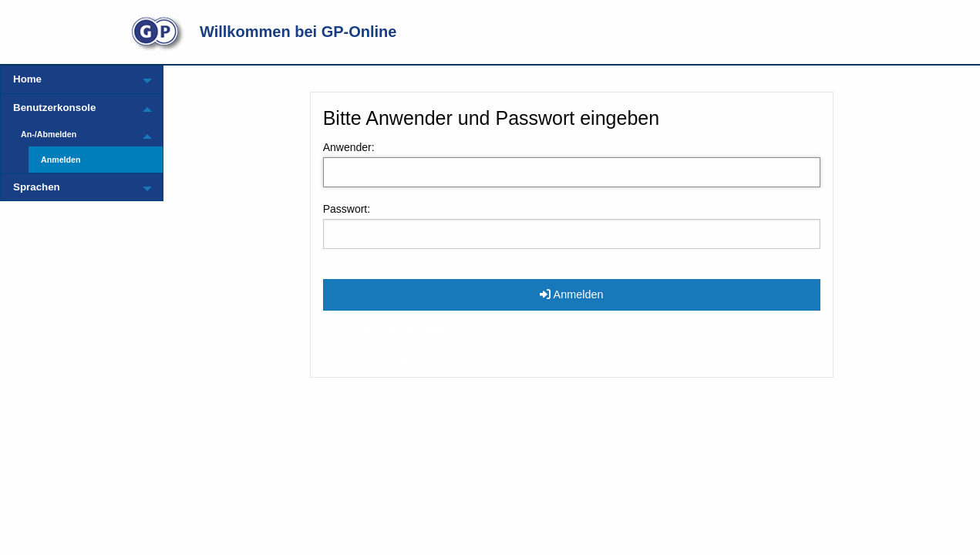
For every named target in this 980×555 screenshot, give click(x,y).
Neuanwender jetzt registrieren (379, 358)
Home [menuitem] (27, 79)
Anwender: (349, 147)
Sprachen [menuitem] (36, 187)
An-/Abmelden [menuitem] (48, 134)
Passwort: (346, 209)
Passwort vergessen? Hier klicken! (386, 329)
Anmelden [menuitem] (61, 159)
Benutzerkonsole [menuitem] (54, 107)
